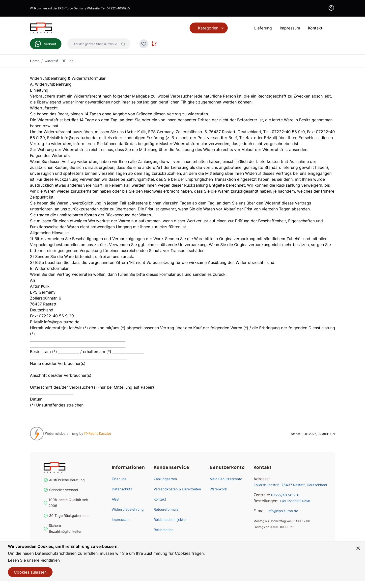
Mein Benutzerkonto (226, 479)
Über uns (119, 479)
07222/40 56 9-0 (285, 495)
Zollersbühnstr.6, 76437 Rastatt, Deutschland (290, 485)
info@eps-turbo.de (283, 511)
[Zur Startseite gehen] (41, 28)
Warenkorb (218, 489)
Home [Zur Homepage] (34, 61)
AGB (115, 499)
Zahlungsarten (165, 479)
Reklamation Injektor (170, 519)
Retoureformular (167, 509)
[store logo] (69, 467)
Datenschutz (122, 489)
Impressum (121, 519)
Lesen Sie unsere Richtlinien (34, 560)
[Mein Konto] (331, 8)
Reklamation (163, 530)
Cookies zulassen (30, 572)
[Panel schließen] (358, 548)
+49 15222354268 (295, 501)
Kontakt (160, 499)
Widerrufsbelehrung (128, 509)
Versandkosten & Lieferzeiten (177, 489)
